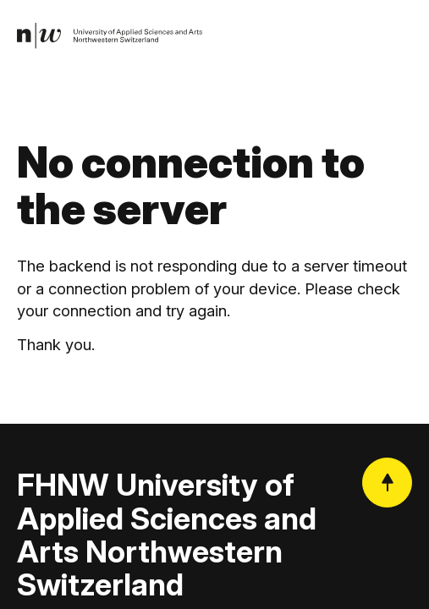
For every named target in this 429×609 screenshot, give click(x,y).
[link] (110, 36)
